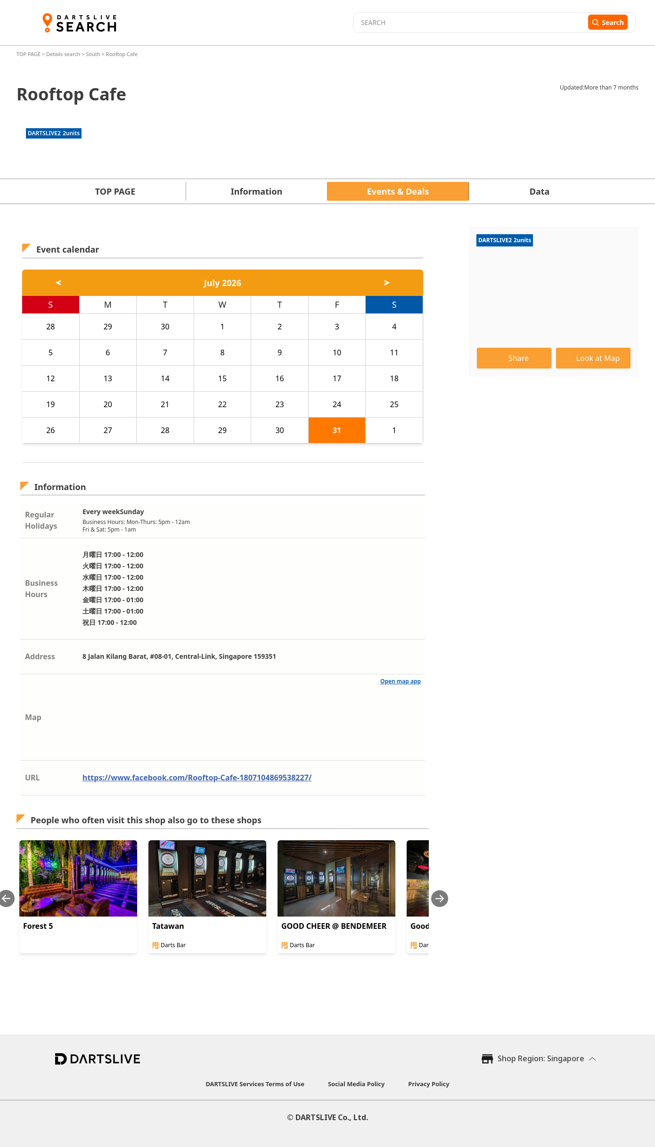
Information (256, 191)
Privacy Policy (428, 1084)
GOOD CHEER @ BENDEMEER (333, 926)
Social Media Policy (356, 1084)
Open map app (400, 681)
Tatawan (168, 926)
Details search (64, 53)
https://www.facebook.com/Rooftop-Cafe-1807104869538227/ (196, 777)
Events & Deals (398, 191)
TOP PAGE (29, 53)
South (93, 53)
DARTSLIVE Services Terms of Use (255, 1084)
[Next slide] (440, 898)
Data (540, 191)
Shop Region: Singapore (541, 1058)
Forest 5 (38, 926)
